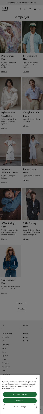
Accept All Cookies (20, 394)
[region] (20, 394)
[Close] (36, 378)
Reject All (19, 400)
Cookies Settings (20, 407)
